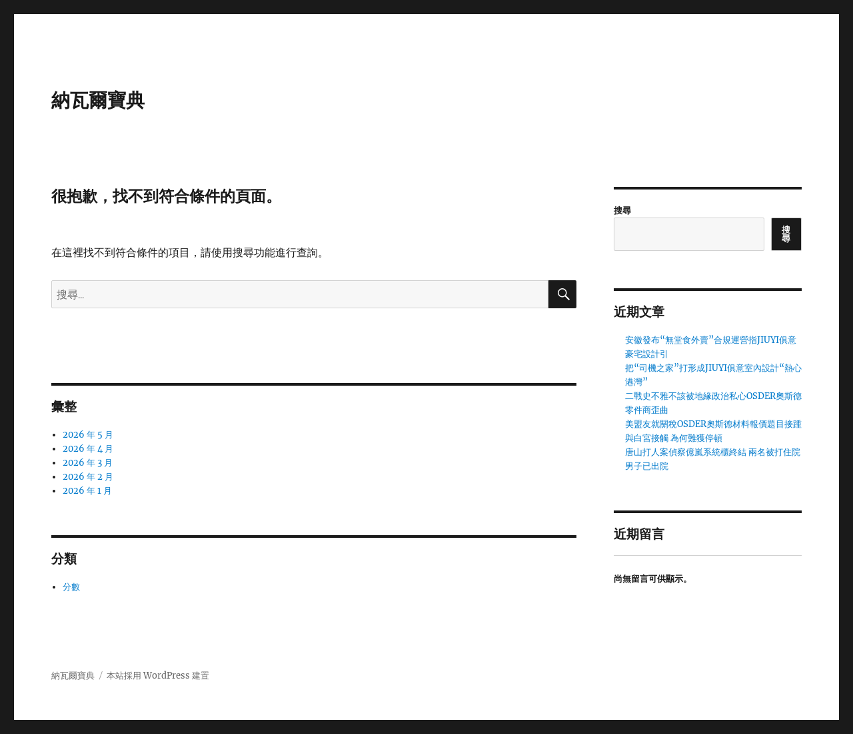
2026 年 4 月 (88, 448)
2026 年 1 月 (87, 490)
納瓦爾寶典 (98, 100)
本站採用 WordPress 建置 (158, 675)
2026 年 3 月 (88, 462)
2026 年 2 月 (88, 476)
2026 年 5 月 (88, 434)
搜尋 (622, 210)
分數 (71, 587)
